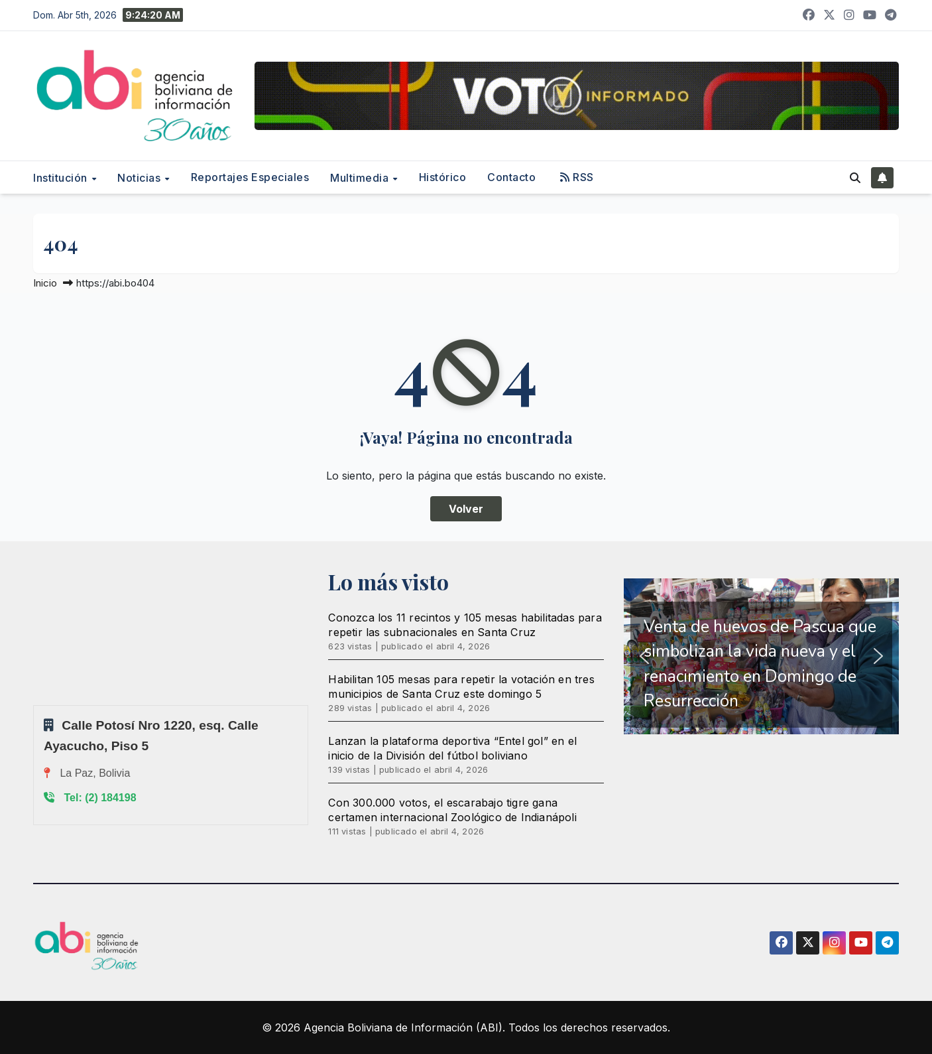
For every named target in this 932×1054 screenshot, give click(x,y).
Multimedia (361, 177)
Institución (61, 177)
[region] (761, 656)
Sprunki (35, 704)
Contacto (511, 177)
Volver (466, 508)
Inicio (45, 283)
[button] (855, 177)
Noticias (140, 177)
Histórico (443, 177)
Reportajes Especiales (250, 177)
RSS (577, 177)
